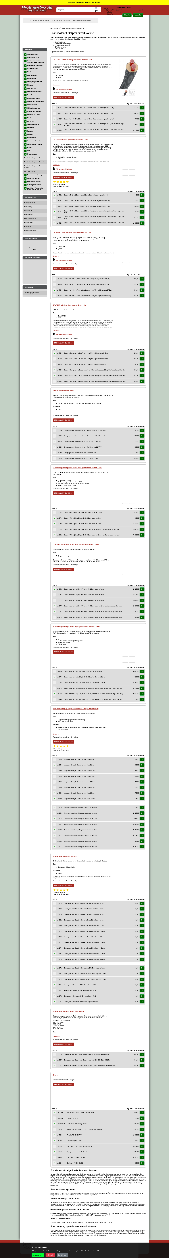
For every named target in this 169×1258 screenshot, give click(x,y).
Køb (142, 108)
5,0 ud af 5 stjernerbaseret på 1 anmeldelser (61, 184)
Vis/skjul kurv (138, 15)
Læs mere (56, 85)
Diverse (55, 1075)
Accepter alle (37, 1255)
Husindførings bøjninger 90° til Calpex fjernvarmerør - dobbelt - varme (76, 626)
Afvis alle (50, 1255)
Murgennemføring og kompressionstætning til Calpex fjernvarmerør (75, 709)
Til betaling (127, 15)
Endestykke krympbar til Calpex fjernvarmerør (68, 1011)
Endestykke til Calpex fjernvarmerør (65, 856)
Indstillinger (62, 1255)
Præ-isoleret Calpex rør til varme (73, 28)
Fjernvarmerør (55, 28)
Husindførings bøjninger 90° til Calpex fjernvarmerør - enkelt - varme (76, 544)
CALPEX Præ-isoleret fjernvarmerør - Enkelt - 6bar (70, 305)
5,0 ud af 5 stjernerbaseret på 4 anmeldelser (61, 748)
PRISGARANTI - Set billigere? (63, 97)
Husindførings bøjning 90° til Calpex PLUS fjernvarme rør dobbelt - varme (77, 468)
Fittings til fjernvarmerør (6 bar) (63, 390)
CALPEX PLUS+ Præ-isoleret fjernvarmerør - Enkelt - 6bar (72, 232)
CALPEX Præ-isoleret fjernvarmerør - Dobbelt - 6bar (70, 139)
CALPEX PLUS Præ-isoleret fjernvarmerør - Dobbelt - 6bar (72, 60)
